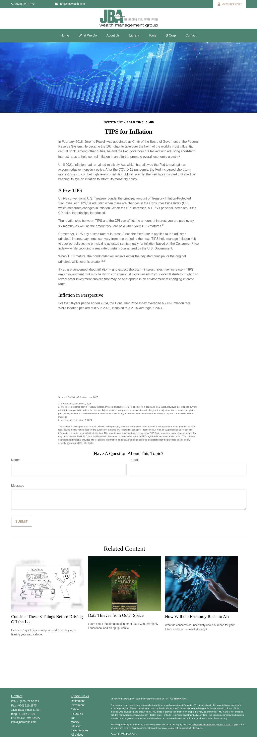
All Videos (77, 734)
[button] (65, 35)
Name (15, 460)
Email (135, 460)
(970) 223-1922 (23, 4)
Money (75, 722)
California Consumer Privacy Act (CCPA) (211, 724)
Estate (75, 709)
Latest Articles (79, 730)
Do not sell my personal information (185, 728)
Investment (77, 705)
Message (17, 485)
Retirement (77, 700)
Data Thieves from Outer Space (116, 615)
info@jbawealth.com (70, 3)
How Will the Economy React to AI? (197, 616)
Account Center (229, 4)
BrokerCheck (180, 698)
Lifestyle (76, 726)
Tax (73, 717)
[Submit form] (21, 522)
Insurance (77, 713)
